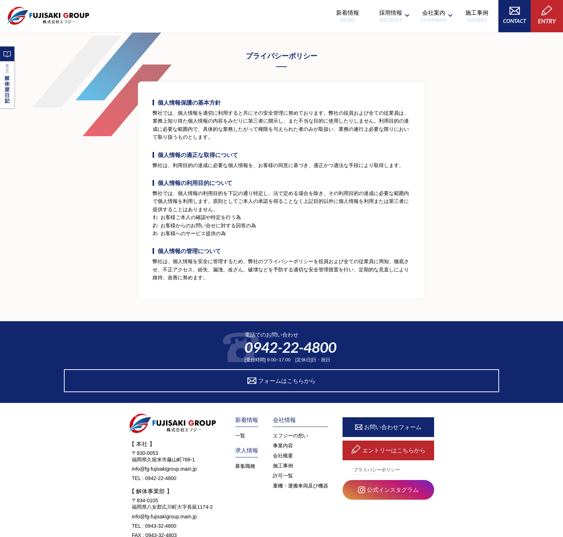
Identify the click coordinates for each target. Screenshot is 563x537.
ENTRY (547, 15)
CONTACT (514, 15)
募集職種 (245, 436)
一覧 (240, 405)
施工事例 (477, 16)
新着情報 (348, 16)
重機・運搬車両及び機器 (300, 455)
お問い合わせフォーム (388, 397)
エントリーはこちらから (388, 420)
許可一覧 (283, 445)
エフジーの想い (290, 405)
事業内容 (283, 415)
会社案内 (434, 16)
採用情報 (391, 16)
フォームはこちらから (347, 350)
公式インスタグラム (388, 460)
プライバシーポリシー (376, 439)
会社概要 (283, 425)
